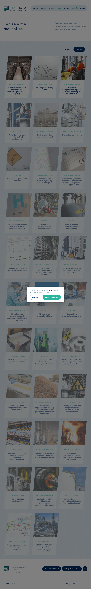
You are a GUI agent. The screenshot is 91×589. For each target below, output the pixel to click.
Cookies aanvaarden (51, 297)
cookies (50, 290)
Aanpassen (35, 297)
